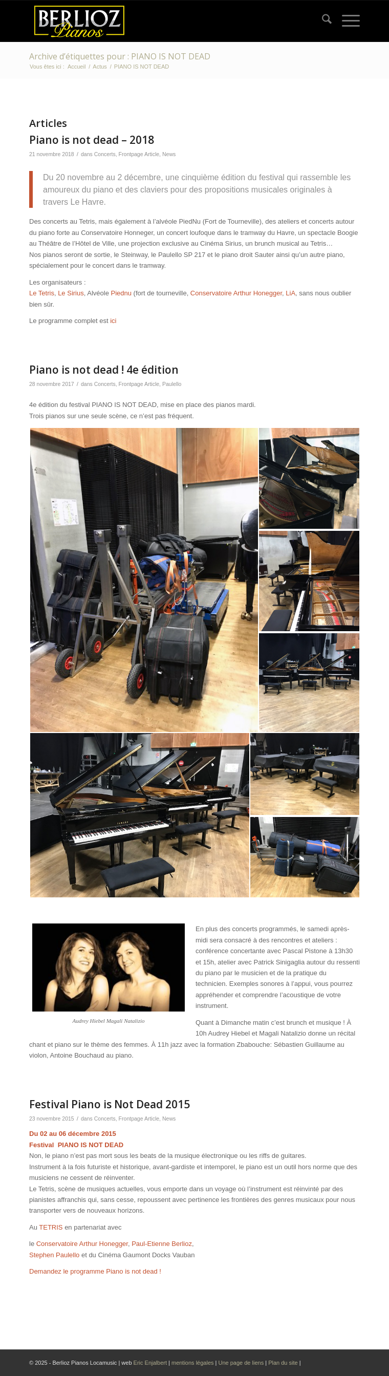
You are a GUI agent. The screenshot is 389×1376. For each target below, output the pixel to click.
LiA (290, 293)
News (169, 154)
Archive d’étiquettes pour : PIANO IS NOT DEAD (119, 56)
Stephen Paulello (54, 1255)
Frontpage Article (139, 154)
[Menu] (346, 21)
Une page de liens (241, 1363)
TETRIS (50, 1227)
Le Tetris (41, 293)
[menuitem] (322, 21)
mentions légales (192, 1363)
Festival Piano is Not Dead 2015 (109, 1104)
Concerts (105, 154)
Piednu (121, 293)
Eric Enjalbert (150, 1363)
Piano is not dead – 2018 (91, 140)
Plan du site (283, 1363)
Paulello (171, 384)
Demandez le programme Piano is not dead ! (95, 1271)
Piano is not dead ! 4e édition (104, 369)
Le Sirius (71, 293)
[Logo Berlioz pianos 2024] (161, 21)
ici (113, 321)
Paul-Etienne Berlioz (161, 1244)
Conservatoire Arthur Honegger (236, 293)
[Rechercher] (322, 21)
